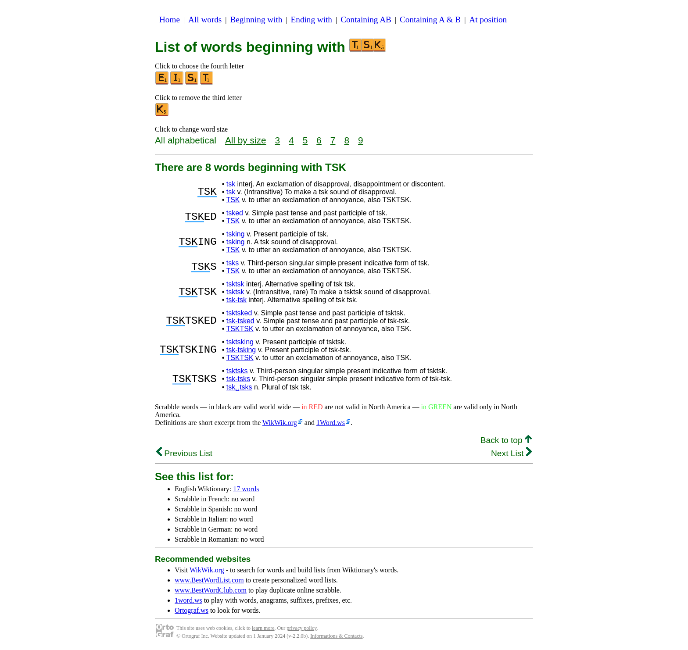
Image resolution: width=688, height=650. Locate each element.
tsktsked (239, 313)
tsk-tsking (241, 350)
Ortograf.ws (191, 610)
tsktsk (235, 284)
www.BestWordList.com (209, 580)
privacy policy (301, 628)
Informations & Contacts (336, 636)
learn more (263, 628)
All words (205, 19)
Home (169, 19)
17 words (246, 489)
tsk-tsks (238, 378)
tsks (232, 263)
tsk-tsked (240, 321)
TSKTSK (239, 328)
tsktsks (237, 371)
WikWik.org (279, 422)
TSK (233, 200)
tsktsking (240, 342)
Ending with (311, 19)
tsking (235, 234)
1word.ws (188, 600)
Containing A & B (430, 19)
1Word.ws (330, 422)
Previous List (184, 453)
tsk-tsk (236, 300)
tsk (230, 184)
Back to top (506, 440)
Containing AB (365, 19)
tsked (234, 213)
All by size (245, 140)
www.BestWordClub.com (211, 590)
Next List (511, 453)
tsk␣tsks (239, 387)
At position (488, 19)
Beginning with (256, 19)
